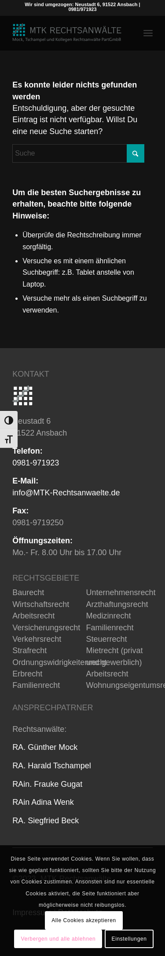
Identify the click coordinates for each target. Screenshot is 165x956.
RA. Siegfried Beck (45, 820)
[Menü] (148, 33)
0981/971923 (82, 9)
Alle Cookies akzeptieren (83, 920)
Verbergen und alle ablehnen (58, 939)
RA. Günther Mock (44, 747)
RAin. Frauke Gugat (47, 784)
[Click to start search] (135, 153)
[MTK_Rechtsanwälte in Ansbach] (68, 33)
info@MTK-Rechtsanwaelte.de (66, 492)
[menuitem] (148, 33)
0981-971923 (35, 462)
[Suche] (78, 153)
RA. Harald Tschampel (51, 765)
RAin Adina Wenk (43, 802)
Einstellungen (129, 939)
